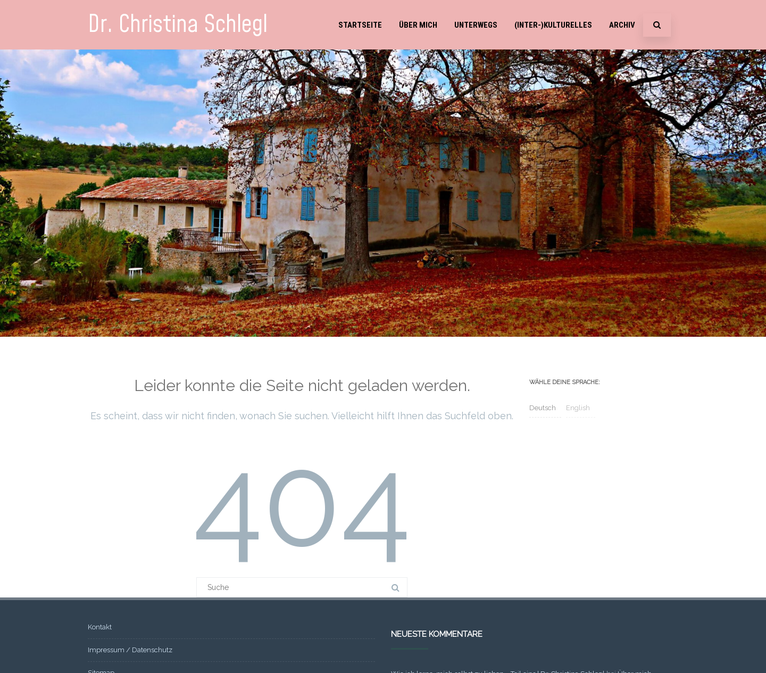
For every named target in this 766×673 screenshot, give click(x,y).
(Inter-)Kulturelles (553, 25)
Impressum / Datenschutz (130, 650)
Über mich (418, 25)
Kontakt (100, 627)
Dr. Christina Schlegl (178, 24)
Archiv (622, 25)
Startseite (360, 25)
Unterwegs (475, 25)
